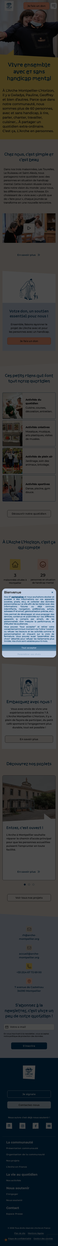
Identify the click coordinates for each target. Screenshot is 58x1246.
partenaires (17, 597)
